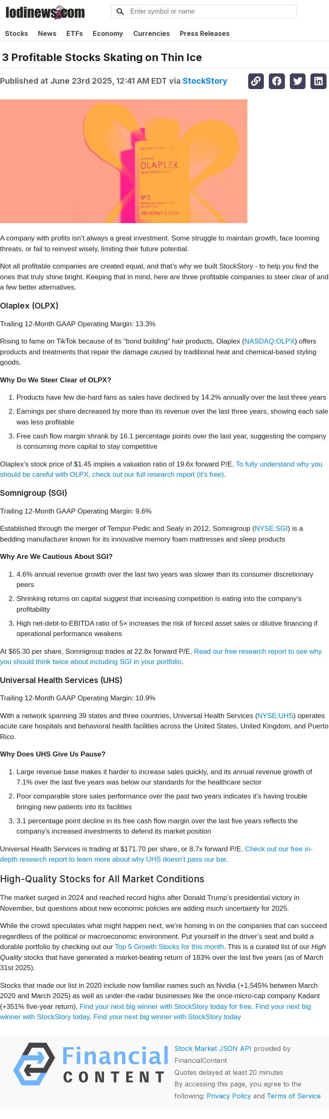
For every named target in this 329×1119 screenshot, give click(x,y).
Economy (108, 33)
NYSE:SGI (271, 528)
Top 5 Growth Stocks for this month (169, 947)
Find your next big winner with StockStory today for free (165, 1007)
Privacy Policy (229, 1096)
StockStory (205, 81)
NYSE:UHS (276, 716)
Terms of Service (294, 1096)
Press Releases (205, 33)
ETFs (74, 33)
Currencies (151, 33)
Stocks (16, 33)
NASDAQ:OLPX (269, 341)
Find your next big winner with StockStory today (167, 1017)
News (47, 33)
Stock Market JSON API (212, 1048)
